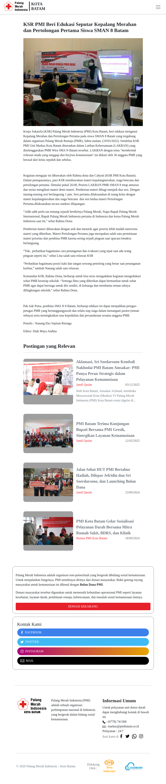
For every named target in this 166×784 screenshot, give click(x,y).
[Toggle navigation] (158, 7)
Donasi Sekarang (83, 606)
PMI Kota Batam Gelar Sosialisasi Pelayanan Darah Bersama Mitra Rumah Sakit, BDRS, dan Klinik (105, 527)
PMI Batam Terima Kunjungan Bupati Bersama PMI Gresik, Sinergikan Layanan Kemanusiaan (105, 429)
